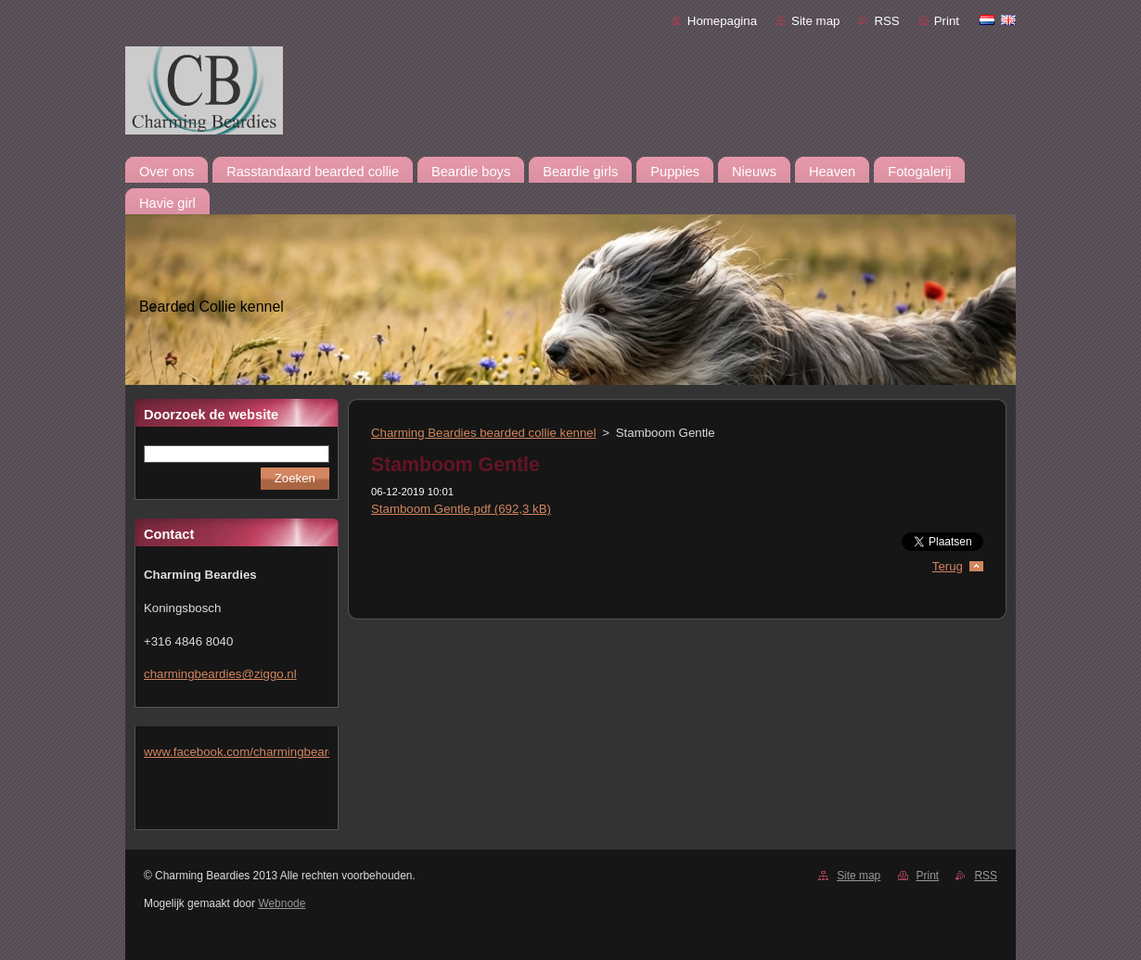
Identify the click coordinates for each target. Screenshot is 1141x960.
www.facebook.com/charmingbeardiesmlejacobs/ (277, 752)
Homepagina (722, 21)
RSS (886, 21)
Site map (815, 21)
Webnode (281, 903)
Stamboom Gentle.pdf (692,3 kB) (461, 509)
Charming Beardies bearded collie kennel (483, 433)
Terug (947, 566)
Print (946, 21)
